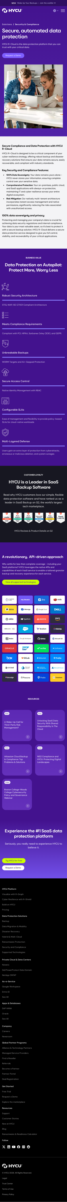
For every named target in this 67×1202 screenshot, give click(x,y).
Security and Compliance (14, 947)
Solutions (7, 24)
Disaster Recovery (11, 931)
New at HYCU (8, 1123)
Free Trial (6, 1091)
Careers (6, 1031)
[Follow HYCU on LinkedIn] (8, 1147)
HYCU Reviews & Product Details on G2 (33, 530)
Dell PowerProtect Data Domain (17, 970)
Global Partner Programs (14, 1042)
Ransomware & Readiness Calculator (19, 1134)
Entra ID (6, 992)
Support (6, 1113)
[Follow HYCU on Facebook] (18, 1147)
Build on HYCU (8, 904)
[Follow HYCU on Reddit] (28, 1147)
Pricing (5, 909)
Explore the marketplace (13, 1102)
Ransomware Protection (13, 942)
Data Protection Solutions (14, 916)
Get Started (8, 1086)
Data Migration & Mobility (14, 926)
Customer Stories (10, 1118)
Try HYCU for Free (13, 860)
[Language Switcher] (56, 10)
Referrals (6, 1063)
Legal (4, 1178)
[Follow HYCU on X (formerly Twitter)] (3, 1147)
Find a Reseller (9, 1058)
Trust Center (7, 1183)
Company (7, 1026)
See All (5, 997)
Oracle (5, 1013)
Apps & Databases (11, 1003)
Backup (5, 921)
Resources (7, 1108)
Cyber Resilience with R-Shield (16, 899)
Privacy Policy (8, 1194)
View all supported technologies (20, 582)
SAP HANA (7, 1008)
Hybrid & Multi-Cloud (12, 936)
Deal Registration (10, 1079)
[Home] (12, 10)
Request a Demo (13, 55)
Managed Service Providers (15, 1053)
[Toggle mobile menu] (63, 10)
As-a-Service (8, 981)
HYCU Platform (9, 889)
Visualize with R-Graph (13, 894)
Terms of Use (7, 1189)
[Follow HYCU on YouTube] (13, 1147)
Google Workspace (11, 986)
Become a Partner (10, 1068)
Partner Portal (8, 1073)
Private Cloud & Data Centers (16, 959)
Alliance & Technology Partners (17, 1048)
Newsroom (7, 1036)
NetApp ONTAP (9, 975)
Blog (4, 1129)
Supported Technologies (13, 952)
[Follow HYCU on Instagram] (23, 1147)
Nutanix (5, 964)
